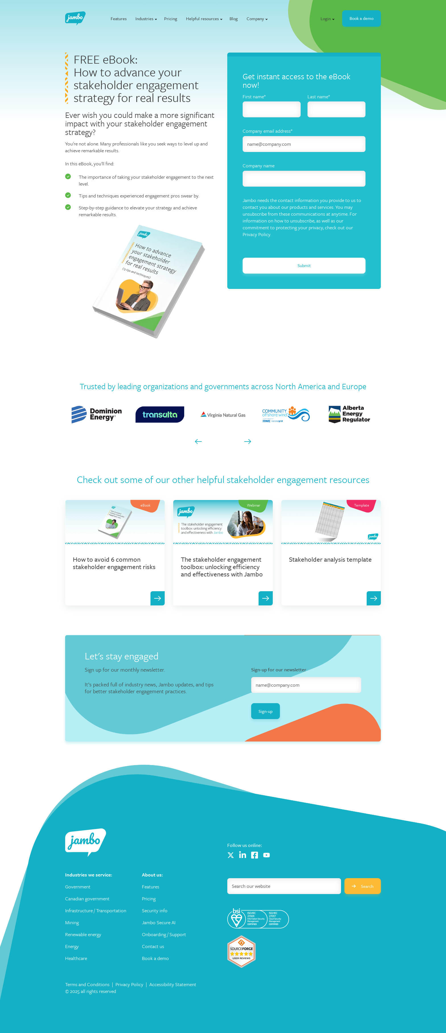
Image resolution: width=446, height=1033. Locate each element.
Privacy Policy (129, 984)
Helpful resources (202, 18)
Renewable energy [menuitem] (83, 934)
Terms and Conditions (87, 984)
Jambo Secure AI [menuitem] (158, 922)
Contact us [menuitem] (153, 946)
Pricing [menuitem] (149, 898)
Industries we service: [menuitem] (88, 874)
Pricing (170, 18)
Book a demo (361, 18)
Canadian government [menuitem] (87, 898)
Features (119, 18)
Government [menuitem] (77, 886)
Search (362, 886)
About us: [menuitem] (152, 874)
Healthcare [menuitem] (76, 958)
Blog (234, 18)
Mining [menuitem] (72, 922)
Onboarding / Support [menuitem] (164, 934)
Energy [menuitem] (72, 946)
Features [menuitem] (150, 886)
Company (255, 18)
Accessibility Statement (172, 984)
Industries (144, 18)
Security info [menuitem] (155, 910)
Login (326, 18)
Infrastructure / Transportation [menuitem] (95, 910)
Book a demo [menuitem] (155, 958)
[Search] (284, 886)
